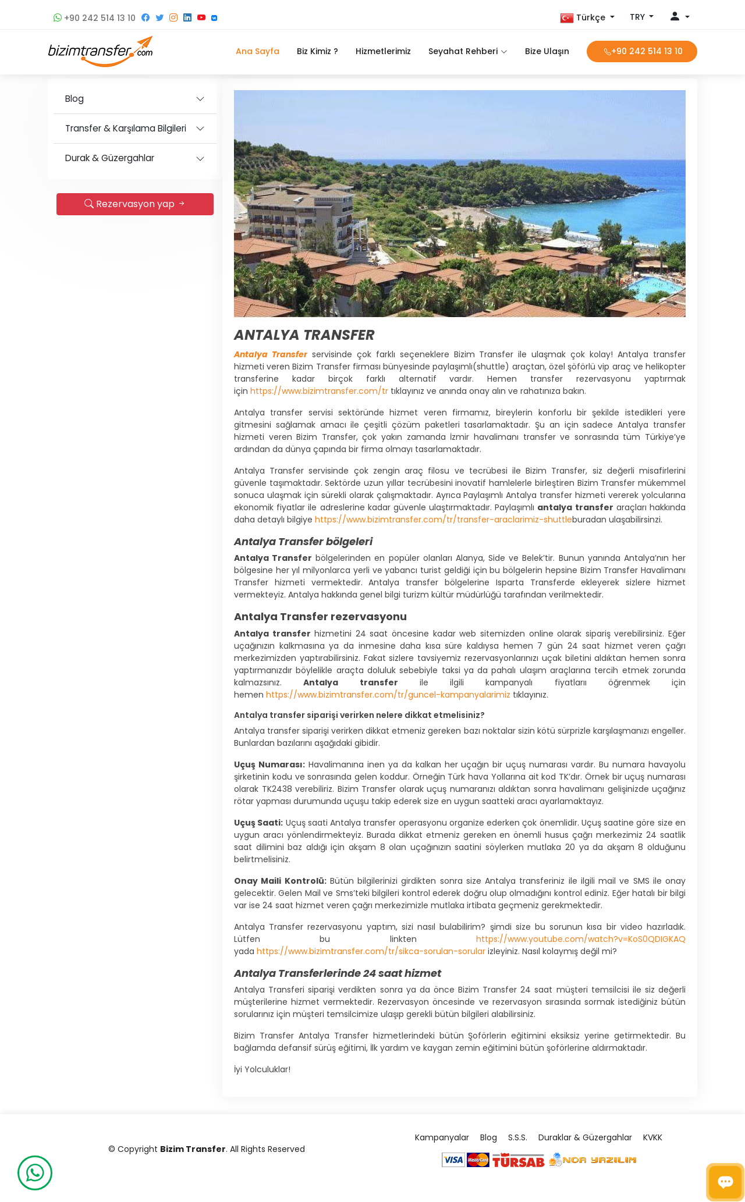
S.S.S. (517, 1137)
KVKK (652, 1137)
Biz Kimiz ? (317, 51)
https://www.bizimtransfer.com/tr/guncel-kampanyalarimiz (388, 694)
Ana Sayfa (257, 51)
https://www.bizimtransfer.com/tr (319, 391)
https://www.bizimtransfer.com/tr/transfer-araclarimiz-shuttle (443, 519)
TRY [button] (638, 17)
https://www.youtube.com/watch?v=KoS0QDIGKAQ (581, 939)
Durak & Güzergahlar (109, 158)
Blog (74, 99)
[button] (587, 18)
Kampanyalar (442, 1137)
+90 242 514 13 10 (95, 18)
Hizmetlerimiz (383, 51)
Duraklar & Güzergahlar (585, 1137)
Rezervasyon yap (135, 204)
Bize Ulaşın (547, 51)
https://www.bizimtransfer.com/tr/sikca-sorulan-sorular (371, 951)
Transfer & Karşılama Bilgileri (125, 128)
